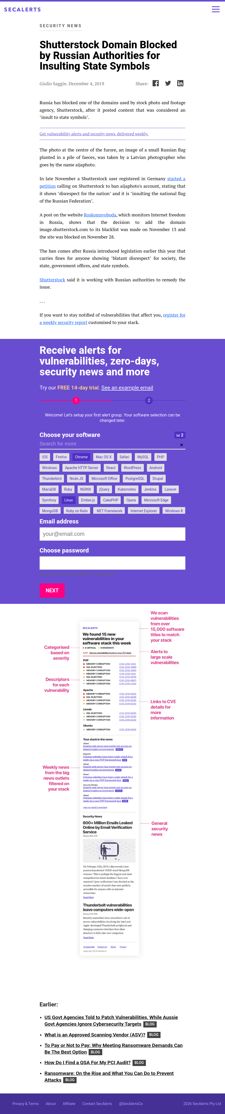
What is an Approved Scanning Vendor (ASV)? (94, 1035)
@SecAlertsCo (131, 1104)
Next (52, 590)
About (50, 1104)
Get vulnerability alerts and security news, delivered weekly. (94, 134)
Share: (142, 84)
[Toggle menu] (216, 9)
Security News (61, 25)
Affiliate (69, 1104)
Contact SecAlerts (97, 1104)
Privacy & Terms (25, 1104)
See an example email (127, 388)
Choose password (64, 550)
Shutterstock (52, 280)
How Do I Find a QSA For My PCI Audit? (87, 1062)
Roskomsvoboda (100, 215)
